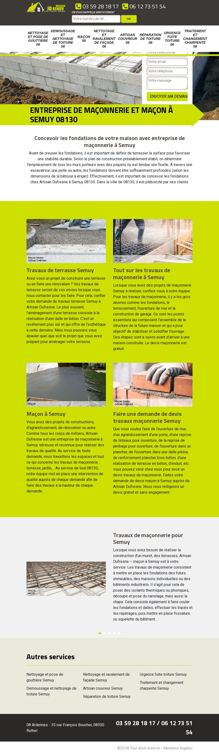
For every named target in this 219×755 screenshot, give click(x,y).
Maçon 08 (83, 39)
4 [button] (114, 633)
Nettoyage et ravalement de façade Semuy (106, 677)
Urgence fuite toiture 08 (172, 38)
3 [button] (109, 633)
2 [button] (104, 633)
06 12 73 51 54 (144, 6)
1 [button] (100, 633)
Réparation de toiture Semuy (107, 696)
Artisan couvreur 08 (127, 38)
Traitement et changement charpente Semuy (161, 685)
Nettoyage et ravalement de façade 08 (104, 38)
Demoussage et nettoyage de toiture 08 (63, 38)
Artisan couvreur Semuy (103, 688)
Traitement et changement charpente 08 (195, 38)
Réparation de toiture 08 (150, 38)
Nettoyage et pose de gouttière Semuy (44, 677)
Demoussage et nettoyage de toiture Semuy (51, 691)
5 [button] (119, 633)
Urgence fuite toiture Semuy (163, 674)
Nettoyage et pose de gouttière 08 (38, 38)
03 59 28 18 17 (97, 6)
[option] (109, 579)
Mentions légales (178, 748)
